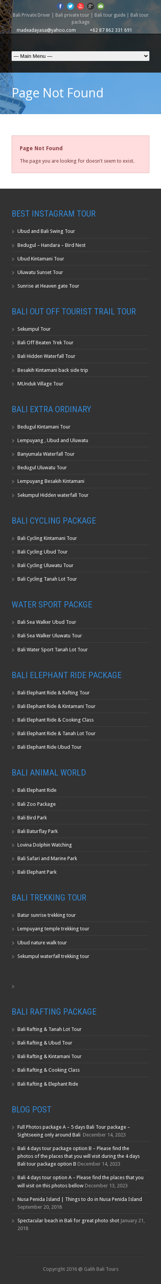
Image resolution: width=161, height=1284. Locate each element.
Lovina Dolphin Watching (44, 845)
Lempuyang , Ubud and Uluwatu (52, 440)
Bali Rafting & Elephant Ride (47, 1084)
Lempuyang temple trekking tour (53, 929)
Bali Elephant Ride (37, 790)
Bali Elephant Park (37, 872)
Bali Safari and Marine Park (47, 858)
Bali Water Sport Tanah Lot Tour (52, 649)
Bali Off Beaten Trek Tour (45, 342)
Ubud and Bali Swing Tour (46, 231)
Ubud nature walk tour (42, 943)
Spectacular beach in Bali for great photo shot (68, 1220)
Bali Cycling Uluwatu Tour (45, 565)
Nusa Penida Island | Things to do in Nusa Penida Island (79, 1199)
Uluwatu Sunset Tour (40, 272)
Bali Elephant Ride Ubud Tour (49, 747)
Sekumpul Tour (34, 329)
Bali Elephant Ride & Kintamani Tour (56, 706)
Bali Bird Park (32, 818)
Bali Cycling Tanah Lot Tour (47, 579)
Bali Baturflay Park (37, 831)
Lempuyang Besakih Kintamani (50, 481)
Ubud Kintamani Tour (40, 259)
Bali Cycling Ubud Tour (42, 552)
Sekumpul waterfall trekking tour (53, 956)
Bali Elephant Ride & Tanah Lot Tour (56, 733)
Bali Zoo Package (36, 804)
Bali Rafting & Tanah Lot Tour (49, 1029)
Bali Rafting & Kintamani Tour (49, 1056)
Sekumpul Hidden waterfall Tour (53, 495)
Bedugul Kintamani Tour (43, 427)
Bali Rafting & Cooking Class (48, 1070)
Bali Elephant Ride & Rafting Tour (53, 693)
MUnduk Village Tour (40, 384)
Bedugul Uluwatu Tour (42, 467)
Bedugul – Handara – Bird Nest (51, 245)
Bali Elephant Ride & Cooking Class (55, 720)
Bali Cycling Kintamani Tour (47, 538)
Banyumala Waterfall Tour (46, 454)
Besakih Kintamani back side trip (52, 370)
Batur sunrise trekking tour (46, 915)
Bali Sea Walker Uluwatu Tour (49, 636)
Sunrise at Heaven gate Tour (48, 286)
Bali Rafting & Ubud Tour (44, 1043)
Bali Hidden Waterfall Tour (46, 356)
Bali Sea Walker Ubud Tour (46, 622)
